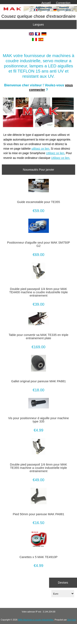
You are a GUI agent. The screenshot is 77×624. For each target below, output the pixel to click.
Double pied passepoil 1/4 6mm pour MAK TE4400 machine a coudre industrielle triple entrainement (38, 292)
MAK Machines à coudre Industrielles (35, 620)
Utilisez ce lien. (55, 153)
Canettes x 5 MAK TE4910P (38, 557)
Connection (63, 3)
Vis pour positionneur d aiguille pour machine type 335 (38, 419)
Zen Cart (71, 620)
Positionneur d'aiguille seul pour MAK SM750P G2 (38, 244)
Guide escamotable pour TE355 (38, 202)
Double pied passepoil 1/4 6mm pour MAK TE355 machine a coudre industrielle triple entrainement (38, 468)
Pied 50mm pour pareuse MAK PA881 (38, 514)
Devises (63, 582)
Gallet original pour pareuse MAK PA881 (38, 381)
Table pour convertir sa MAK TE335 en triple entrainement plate (38, 336)
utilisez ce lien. (40, 148)
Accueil (46, 3)
